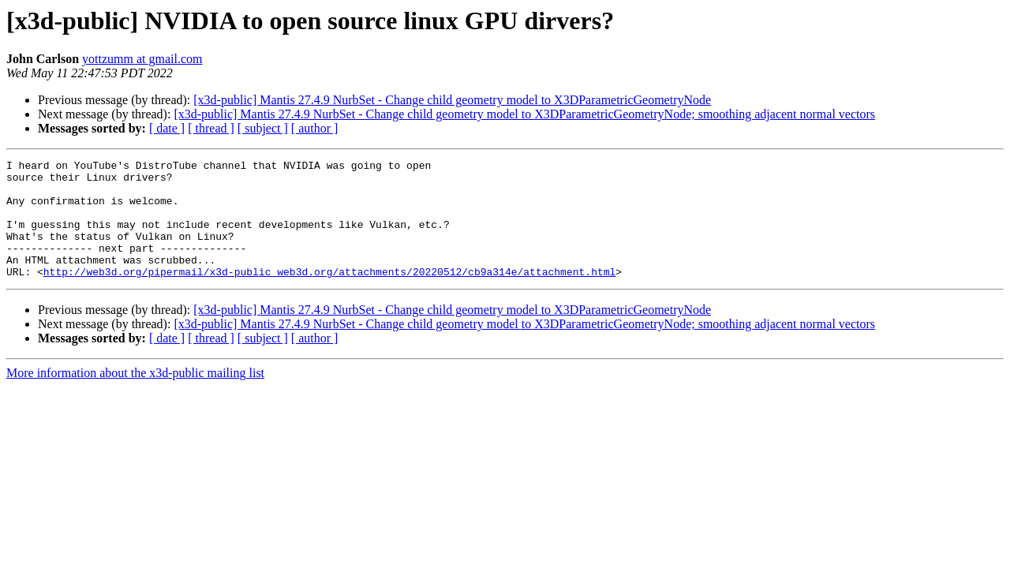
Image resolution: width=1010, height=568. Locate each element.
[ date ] (167, 128)
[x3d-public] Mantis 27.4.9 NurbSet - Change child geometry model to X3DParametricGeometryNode (452, 99)
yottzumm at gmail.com (142, 58)
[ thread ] (211, 128)
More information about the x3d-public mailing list (135, 396)
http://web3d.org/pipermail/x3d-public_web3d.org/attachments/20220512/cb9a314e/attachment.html (329, 295)
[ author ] (315, 128)
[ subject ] (263, 128)
